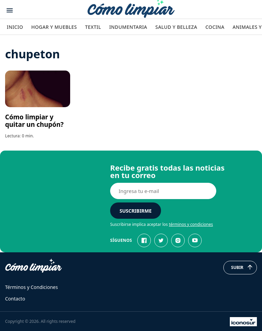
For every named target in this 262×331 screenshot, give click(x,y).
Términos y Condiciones (31, 287)
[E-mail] (163, 191)
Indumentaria (128, 27)
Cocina (214, 27)
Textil (93, 27)
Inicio (15, 27)
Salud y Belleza (176, 27)
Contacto (15, 298)
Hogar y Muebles (54, 27)
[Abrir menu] (9, 10)
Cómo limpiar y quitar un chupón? (34, 121)
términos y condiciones (191, 224)
